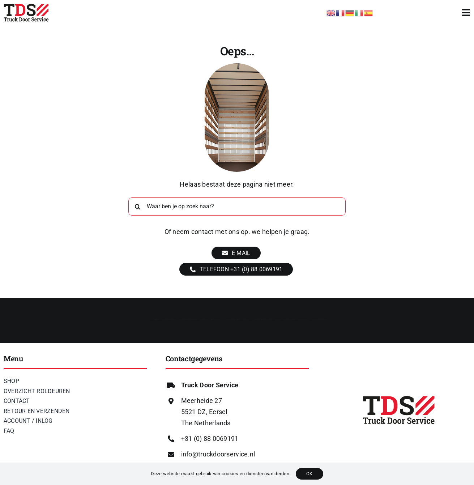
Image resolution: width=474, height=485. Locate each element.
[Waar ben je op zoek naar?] (237, 206)
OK (309, 473)
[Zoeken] (137, 206)
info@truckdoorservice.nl (218, 454)
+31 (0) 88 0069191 (210, 438)
